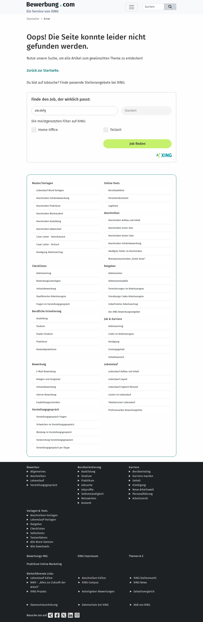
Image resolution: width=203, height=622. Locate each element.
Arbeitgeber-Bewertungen (98, 591)
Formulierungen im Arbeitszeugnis (126, 288)
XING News (140, 582)
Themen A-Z (136, 556)
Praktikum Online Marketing (44, 564)
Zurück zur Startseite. (43, 70)
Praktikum (41, 341)
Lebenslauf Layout (117, 379)
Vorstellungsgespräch (43, 485)
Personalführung (142, 494)
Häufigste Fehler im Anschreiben (125, 251)
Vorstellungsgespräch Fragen (51, 416)
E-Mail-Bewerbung (46, 371)
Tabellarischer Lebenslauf (121, 402)
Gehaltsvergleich (144, 591)
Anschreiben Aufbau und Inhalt (124, 220)
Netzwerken (88, 498)
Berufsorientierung (89, 467)
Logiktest (113, 205)
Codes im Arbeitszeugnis (121, 334)
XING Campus (90, 582)
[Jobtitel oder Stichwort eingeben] (74, 110)
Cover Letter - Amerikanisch (50, 236)
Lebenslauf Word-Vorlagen (50, 190)
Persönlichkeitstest (118, 198)
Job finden (137, 144)
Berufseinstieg (141, 471)
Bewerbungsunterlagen (48, 281)
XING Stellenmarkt (145, 578)
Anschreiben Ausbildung (48, 221)
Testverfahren (38, 538)
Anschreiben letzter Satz (121, 235)
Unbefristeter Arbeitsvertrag (123, 304)
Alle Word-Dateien (41, 542)
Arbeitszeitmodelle (118, 281)
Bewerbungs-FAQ (37, 556)
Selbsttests (37, 533)
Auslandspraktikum (46, 349)
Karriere (134, 467)
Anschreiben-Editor (94, 578)
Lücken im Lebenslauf (119, 394)
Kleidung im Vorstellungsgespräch (54, 432)
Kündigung (113, 341)
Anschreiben (38, 476)
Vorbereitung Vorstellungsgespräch (54, 440)
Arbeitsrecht (140, 498)
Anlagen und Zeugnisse (48, 379)
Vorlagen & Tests (37, 511)
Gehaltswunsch (116, 357)
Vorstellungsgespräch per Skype (53, 447)
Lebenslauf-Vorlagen (43, 520)
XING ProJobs (38, 591)
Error (47, 19)
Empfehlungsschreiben (48, 402)
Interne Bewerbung (46, 394)
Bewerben (33, 467)
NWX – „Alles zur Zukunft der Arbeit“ (48, 584)
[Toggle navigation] (132, 7)
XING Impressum (88, 556)
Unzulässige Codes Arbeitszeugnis (126, 296)
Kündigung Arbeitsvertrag (49, 252)
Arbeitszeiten (115, 273)
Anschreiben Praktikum (48, 205)
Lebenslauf (37, 480)
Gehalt (136, 480)
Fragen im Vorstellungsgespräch (53, 304)
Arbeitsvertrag (43, 273)
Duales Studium (44, 334)
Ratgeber (36, 524)
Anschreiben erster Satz (120, 228)
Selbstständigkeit (92, 494)
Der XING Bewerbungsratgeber (124, 311)
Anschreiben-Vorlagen (44, 515)
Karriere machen (142, 476)
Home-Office (44, 129)
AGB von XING (142, 605)
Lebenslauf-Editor (41, 578)
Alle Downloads (39, 546)
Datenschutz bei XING (95, 605)
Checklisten (37, 529)
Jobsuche (86, 485)
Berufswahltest (116, 190)
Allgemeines (38, 471)
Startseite (33, 19)
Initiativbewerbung (46, 288)
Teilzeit (112, 129)
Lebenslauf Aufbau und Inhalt (123, 371)
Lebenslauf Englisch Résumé (123, 387)
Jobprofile (87, 489)
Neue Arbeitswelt (143, 489)
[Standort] (146, 110)
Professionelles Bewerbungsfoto (125, 410)
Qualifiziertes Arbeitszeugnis (51, 296)
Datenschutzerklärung (44, 605)
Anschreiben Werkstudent (49, 213)
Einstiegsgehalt (116, 349)
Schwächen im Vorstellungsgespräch (55, 424)
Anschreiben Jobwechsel (48, 229)
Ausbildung (42, 318)
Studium (40, 326)
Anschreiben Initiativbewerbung (52, 198)
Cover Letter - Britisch (47, 244)
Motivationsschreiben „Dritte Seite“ (126, 258)
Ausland (86, 503)
